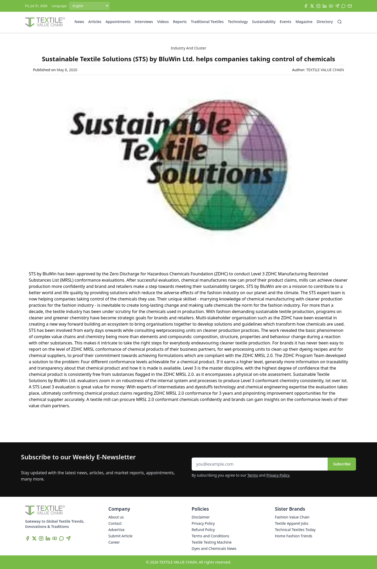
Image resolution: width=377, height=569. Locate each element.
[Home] (45, 22)
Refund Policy (203, 529)
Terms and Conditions (210, 535)
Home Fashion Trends (293, 535)
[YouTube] (331, 6)
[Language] (89, 6)
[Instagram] (318, 6)
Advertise (116, 529)
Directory (325, 21)
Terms (252, 475)
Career (114, 542)
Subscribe (342, 463)
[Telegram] (337, 6)
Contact (115, 523)
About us (116, 517)
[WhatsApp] (343, 6)
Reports (180, 21)
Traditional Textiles (207, 21)
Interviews (144, 21)
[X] (312, 6)
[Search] (339, 21)
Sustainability (264, 21)
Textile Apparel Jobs (291, 523)
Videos (163, 21)
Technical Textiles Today (295, 529)
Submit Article (120, 535)
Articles (94, 21)
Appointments (118, 21)
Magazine (304, 21)
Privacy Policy (278, 475)
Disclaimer (201, 517)
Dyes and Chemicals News (214, 548)
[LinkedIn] (325, 6)
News (79, 21)
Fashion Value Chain (292, 517)
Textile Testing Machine (212, 542)
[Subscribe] (350, 6)
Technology (238, 21)
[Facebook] (306, 6)
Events (285, 21)
